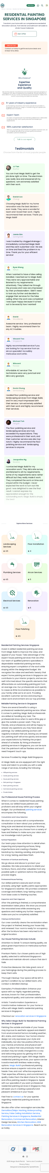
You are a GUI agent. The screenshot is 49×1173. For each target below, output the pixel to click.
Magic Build (15, 1065)
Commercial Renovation (24, 1119)
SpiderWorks (34, 1167)
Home (3, 9)
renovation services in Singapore (30, 1016)
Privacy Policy (24, 1164)
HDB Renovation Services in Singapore (21, 1123)
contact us (18, 1096)
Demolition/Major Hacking (13, 1110)
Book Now (31, 5)
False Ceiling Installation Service (24, 1113)
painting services (33, 809)
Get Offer (20, 33)
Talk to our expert (24, 139)
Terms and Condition (34, 1161)
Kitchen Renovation (26, 1122)
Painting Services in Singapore (15, 1116)
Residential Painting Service (21, 9)
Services (9, 9)
